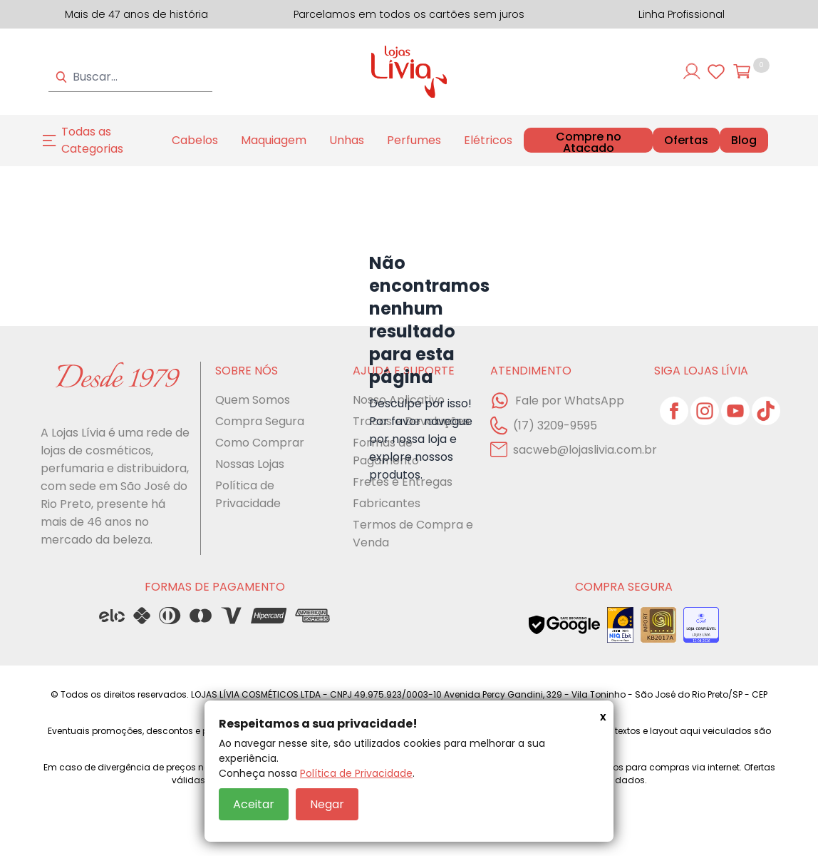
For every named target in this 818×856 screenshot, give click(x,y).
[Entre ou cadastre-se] (691, 71)
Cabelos (195, 140)
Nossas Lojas (249, 464)
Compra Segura (259, 421)
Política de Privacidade (356, 773)
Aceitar (253, 804)
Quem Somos (252, 400)
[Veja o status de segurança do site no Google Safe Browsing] (564, 625)
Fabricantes (386, 503)
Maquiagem (273, 140)
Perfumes (414, 140)
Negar (327, 804)
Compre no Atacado (588, 142)
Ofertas (686, 140)
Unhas (346, 140)
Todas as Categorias (92, 140)
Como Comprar (259, 442)
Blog (744, 140)
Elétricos (488, 140)
